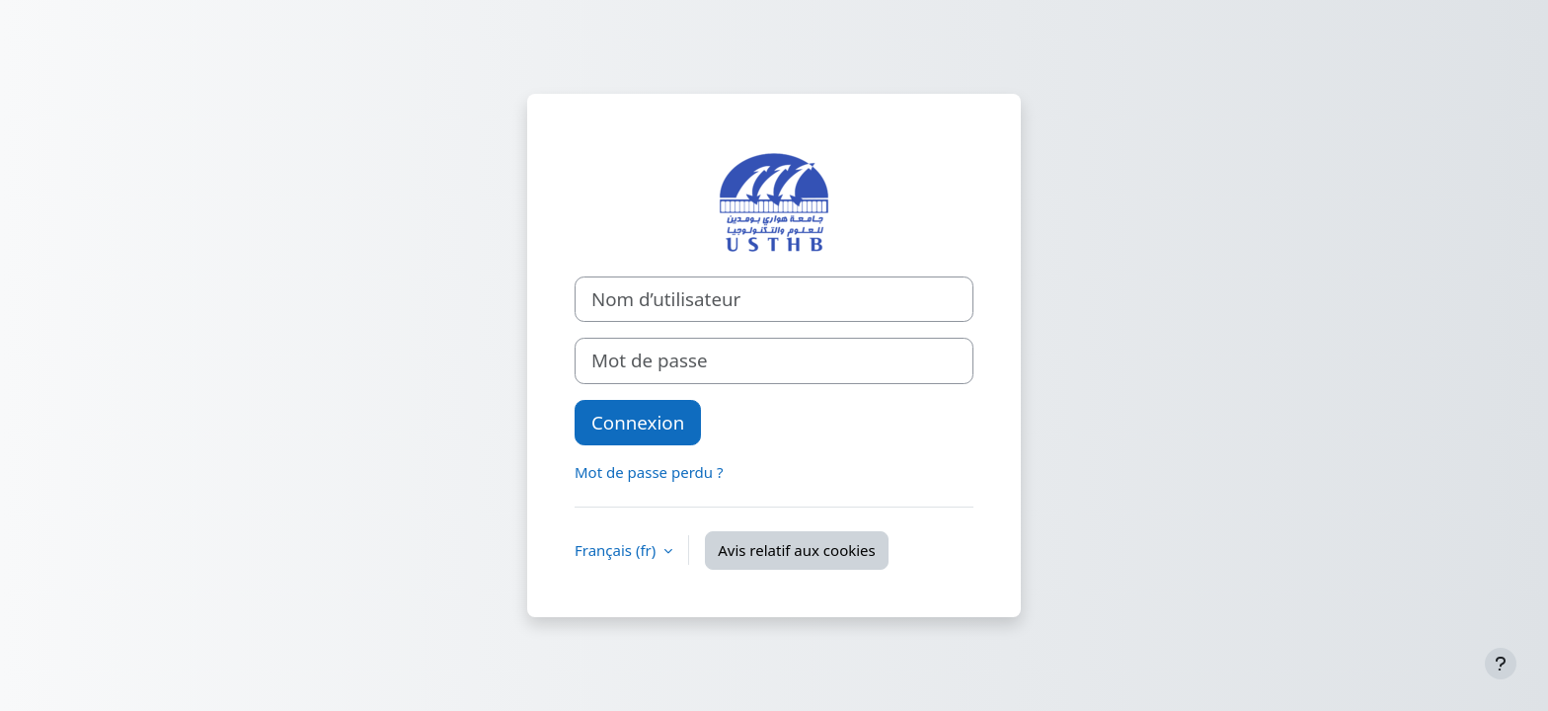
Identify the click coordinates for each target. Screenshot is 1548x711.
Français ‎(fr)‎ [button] (617, 550)
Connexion (637, 422)
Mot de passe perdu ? (649, 472)
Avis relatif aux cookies (797, 550)
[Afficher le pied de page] (1500, 663)
